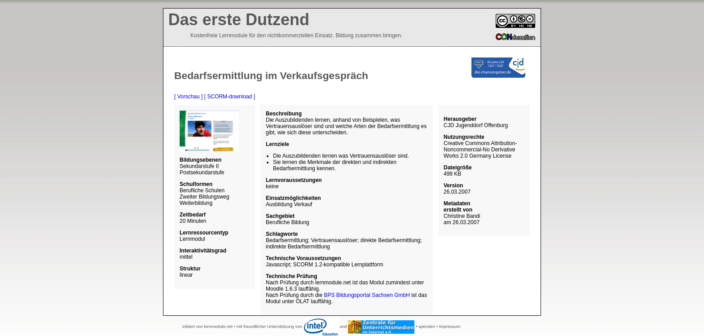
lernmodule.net (218, 326)
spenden (426, 326)
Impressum (449, 326)
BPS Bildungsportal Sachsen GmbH (366, 295)
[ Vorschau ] (188, 96)
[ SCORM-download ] (229, 96)
